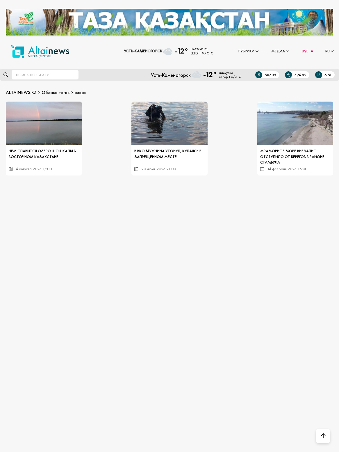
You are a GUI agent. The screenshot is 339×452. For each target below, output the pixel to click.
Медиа (278, 51)
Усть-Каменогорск (143, 51)
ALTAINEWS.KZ (21, 92)
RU (327, 51)
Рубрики (246, 51)
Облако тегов (55, 92)
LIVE (305, 51)
